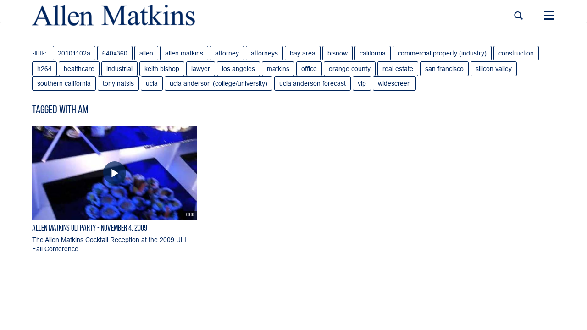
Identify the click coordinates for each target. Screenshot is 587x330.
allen (146, 53)
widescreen (394, 83)
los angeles (238, 68)
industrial (119, 68)
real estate (397, 68)
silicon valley (494, 68)
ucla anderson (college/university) (218, 83)
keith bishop (161, 68)
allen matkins (184, 53)
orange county (350, 68)
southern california (64, 83)
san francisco (444, 68)
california (373, 53)
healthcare (79, 68)
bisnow (337, 53)
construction (516, 53)
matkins (278, 68)
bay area (303, 53)
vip (362, 83)
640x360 (114, 53)
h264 (44, 68)
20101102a (74, 53)
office (309, 68)
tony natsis (118, 83)
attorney (227, 53)
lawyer (200, 68)
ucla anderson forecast (312, 83)
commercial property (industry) (442, 53)
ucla (152, 83)
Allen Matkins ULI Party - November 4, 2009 (89, 228)
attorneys (264, 53)
